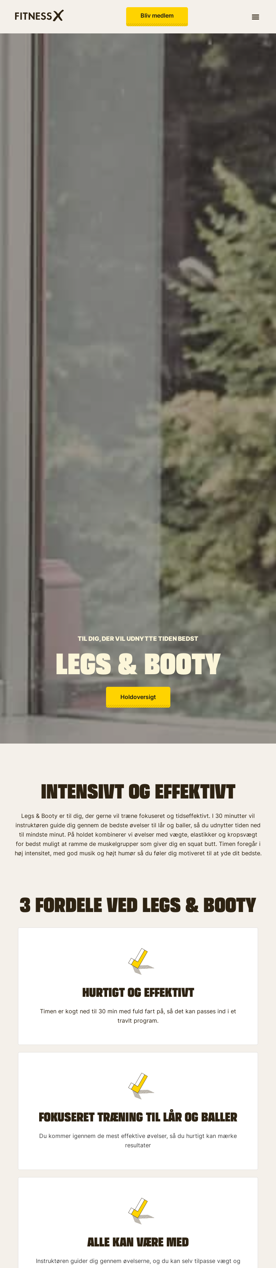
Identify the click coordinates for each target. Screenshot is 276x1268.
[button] (256, 17)
